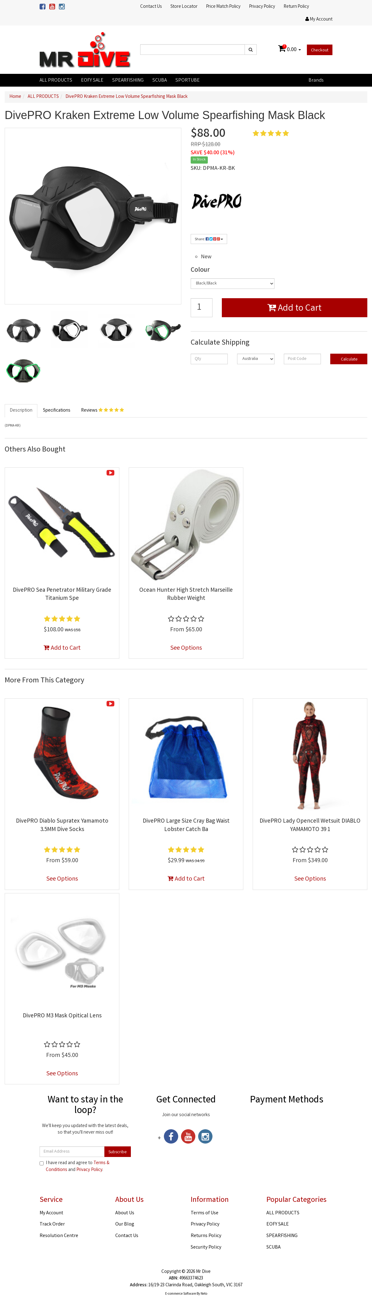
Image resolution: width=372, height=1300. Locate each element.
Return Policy (296, 6)
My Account (51, 1213)
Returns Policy (206, 1236)
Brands (315, 80)
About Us (124, 1213)
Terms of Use (204, 1213)
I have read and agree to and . (74, 1166)
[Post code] (302, 359)
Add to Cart (294, 309)
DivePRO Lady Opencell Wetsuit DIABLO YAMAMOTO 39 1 (310, 825)
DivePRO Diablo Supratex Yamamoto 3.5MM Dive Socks (62, 825)
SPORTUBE (187, 80)
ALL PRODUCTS (56, 80)
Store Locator (184, 6)
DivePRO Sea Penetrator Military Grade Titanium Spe (62, 594)
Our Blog (124, 1224)
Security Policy (206, 1247)
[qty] (209, 359)
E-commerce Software (180, 1294)
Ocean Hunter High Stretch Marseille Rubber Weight (186, 594)
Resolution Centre (59, 1236)
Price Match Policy (223, 6)
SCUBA (159, 80)
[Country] (255, 359)
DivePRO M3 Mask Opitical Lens (62, 1016)
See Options (186, 648)
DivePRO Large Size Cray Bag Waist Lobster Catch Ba (186, 825)
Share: (209, 239)
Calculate (349, 359)
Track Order (52, 1224)
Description (21, 410)
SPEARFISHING (128, 80)
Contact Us (151, 6)
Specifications (56, 410)
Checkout (319, 50)
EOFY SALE (92, 80)
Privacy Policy (262, 6)
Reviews (102, 410)
